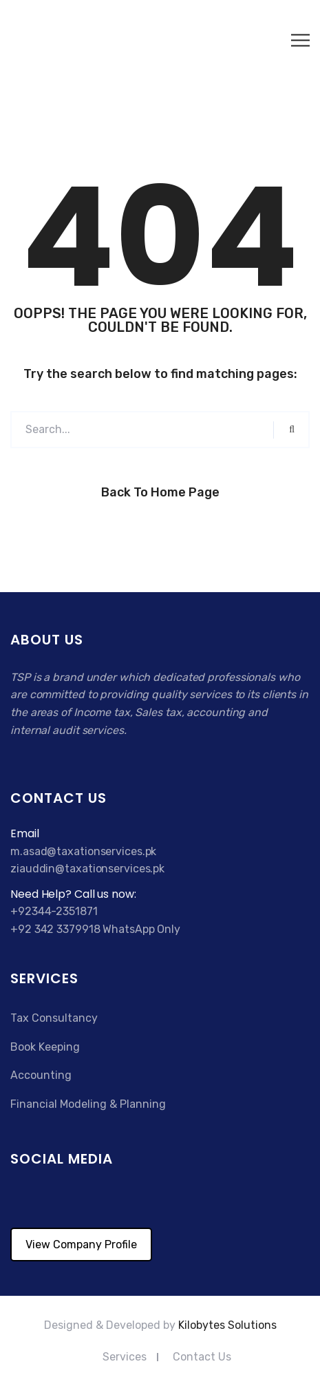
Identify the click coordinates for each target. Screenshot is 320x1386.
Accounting (41, 1075)
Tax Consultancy (54, 1018)
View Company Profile (81, 1244)
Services (125, 1356)
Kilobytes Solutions (227, 1325)
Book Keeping (45, 1046)
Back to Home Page (160, 492)
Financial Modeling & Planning (88, 1104)
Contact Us (202, 1356)
